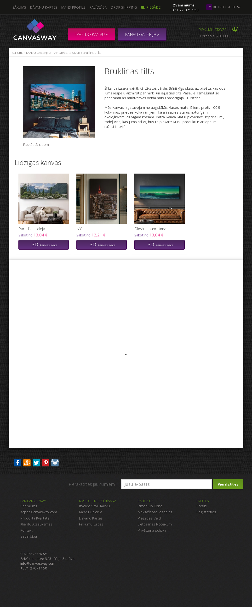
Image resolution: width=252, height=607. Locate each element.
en (220, 7)
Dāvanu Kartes (91, 518)
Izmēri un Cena (150, 505)
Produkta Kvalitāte (35, 518)
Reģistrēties (206, 511)
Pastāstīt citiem (36, 144)
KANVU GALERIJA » (142, 34)
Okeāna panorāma (150, 228)
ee (234, 7)
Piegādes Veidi (149, 518)
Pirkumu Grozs (91, 524)
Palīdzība (98, 7)
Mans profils (73, 7)
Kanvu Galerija (90, 511)
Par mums (28, 505)
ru (229, 7)
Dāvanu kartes (43, 7)
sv (238, 7)
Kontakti (26, 530)
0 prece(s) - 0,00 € (214, 35)
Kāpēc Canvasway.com (38, 511)
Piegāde (150, 7)
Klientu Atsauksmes (36, 524)
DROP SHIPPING (124, 7)
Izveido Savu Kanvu (94, 505)
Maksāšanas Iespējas (155, 511)
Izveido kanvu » (91, 34)
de (215, 7)
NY (79, 228)
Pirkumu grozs (212, 29)
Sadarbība (28, 536)
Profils (201, 505)
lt (224, 7)
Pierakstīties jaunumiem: (92, 484)
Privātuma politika (152, 530)
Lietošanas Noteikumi (155, 524)
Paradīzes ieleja (31, 228)
